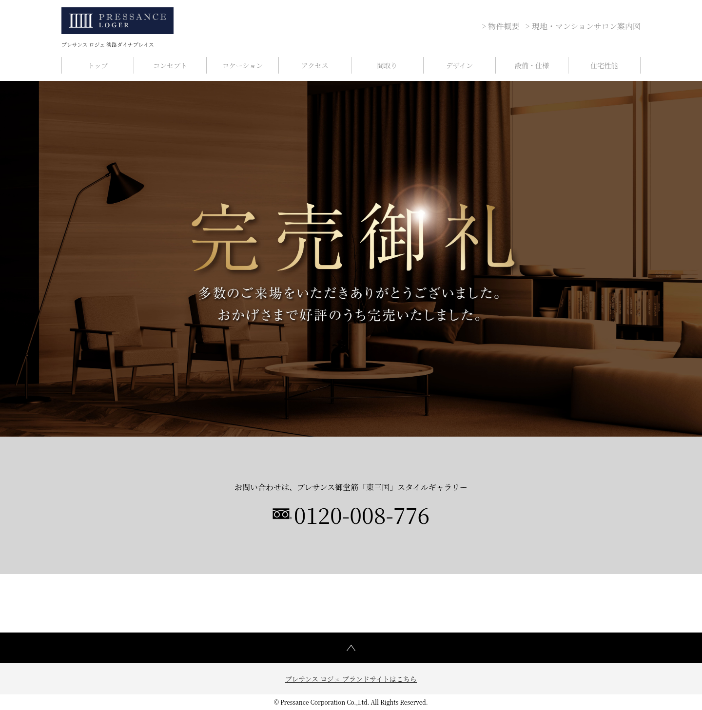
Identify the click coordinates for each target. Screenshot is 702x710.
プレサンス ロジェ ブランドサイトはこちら (351, 679)
